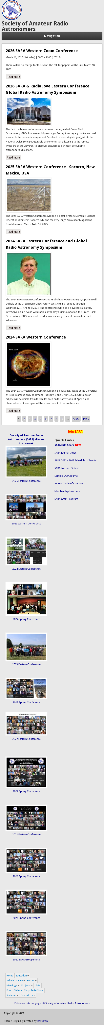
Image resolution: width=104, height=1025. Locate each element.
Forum (30, 980)
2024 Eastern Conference (26, 568)
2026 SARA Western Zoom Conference (42, 50)
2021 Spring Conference (26, 876)
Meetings (12, 985)
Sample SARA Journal (66, 475)
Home (10, 975)
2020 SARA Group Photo (26, 959)
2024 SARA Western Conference (36, 337)
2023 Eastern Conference (26, 664)
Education (21, 975)
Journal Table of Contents (68, 483)
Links (37, 985)
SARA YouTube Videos (66, 468)
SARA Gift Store (64, 445)
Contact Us (26, 995)
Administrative (15, 980)
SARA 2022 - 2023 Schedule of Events (75, 460)
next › (76, 418)
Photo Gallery (14, 990)
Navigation (52, 36)
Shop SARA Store (33, 990)
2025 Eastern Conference (26, 480)
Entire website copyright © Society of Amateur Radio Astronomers (52, 1003)
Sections (11, 995)
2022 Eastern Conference (26, 738)
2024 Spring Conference (26, 619)
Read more (14, 76)
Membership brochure (67, 491)
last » (86, 418)
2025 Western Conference (26, 523)
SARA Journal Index (65, 452)
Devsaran (42, 1020)
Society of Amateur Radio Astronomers (35, 26)
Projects (26, 985)
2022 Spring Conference (26, 791)
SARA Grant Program (66, 498)
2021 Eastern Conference (26, 834)
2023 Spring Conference (26, 702)
